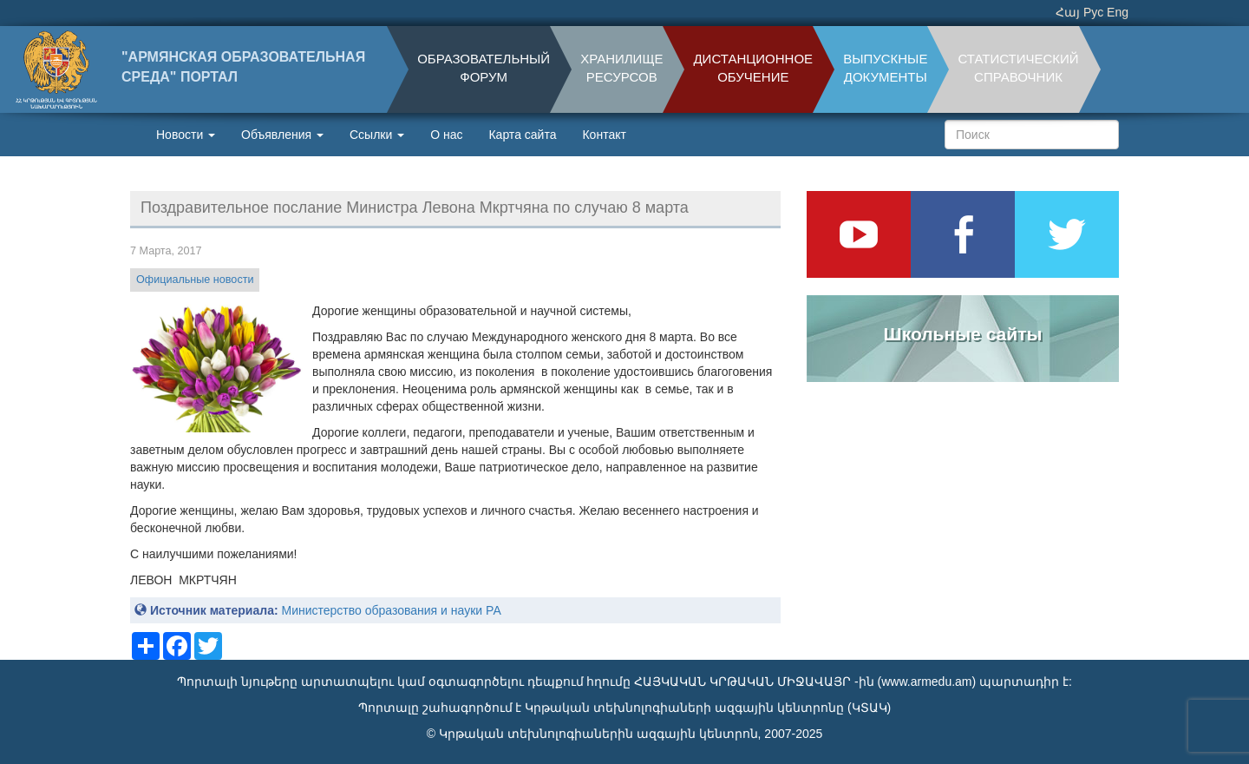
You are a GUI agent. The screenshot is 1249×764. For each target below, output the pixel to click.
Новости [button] (185, 135)
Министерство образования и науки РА (390, 610)
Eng (1117, 12)
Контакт (603, 135)
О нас (446, 135)
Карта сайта (522, 135)
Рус (1093, 12)
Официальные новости (194, 279)
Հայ (1068, 12)
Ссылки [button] (377, 135)
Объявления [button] (282, 135)
